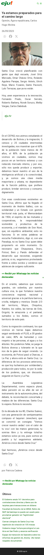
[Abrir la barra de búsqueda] (37, 3)
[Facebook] (10, 36)
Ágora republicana (20, 20)
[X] (16, 36)
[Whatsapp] (4, 36)
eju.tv (8, 116)
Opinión (6, 20)
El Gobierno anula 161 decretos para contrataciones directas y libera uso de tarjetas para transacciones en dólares (19, 502)
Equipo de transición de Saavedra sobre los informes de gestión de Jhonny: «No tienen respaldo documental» (21, 538)
